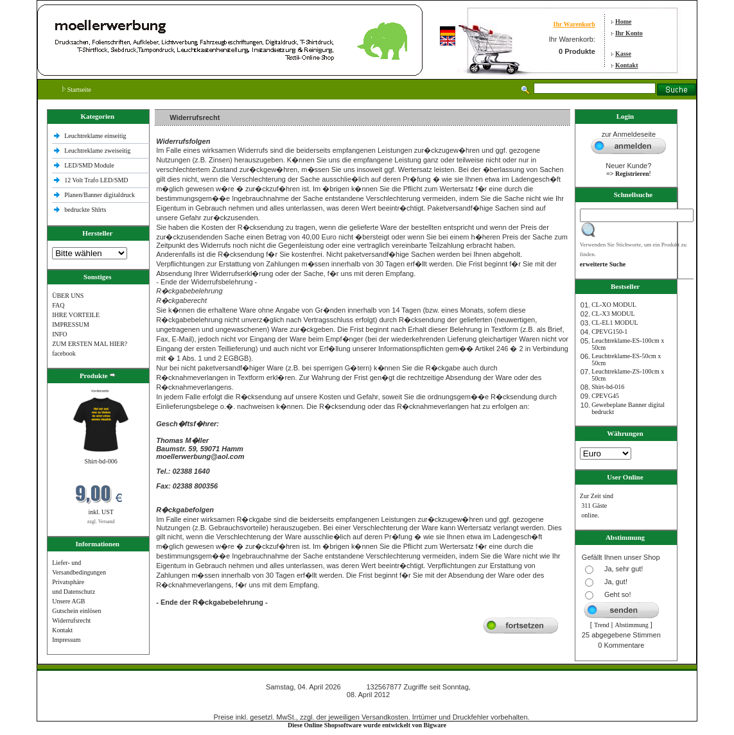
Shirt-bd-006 (101, 461)
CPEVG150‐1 (609, 331)
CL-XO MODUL (613, 304)
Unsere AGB (68, 601)
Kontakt (626, 65)
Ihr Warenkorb (574, 24)
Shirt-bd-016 (607, 386)
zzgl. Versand (101, 521)
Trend (601, 624)
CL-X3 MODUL (613, 313)
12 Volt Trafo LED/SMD (96, 180)
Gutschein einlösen (76, 610)
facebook (64, 353)
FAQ (58, 305)
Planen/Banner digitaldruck (99, 194)
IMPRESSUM (70, 324)
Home (623, 21)
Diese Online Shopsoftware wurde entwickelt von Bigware (367, 725)
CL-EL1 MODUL (614, 322)
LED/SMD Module (89, 165)
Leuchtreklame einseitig (96, 135)
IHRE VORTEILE (76, 314)
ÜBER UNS (67, 295)
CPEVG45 (605, 395)
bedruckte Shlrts (85, 209)
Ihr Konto (629, 33)
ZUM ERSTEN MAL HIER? (89, 343)
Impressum (66, 639)
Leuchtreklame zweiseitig (98, 150)
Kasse (623, 53)
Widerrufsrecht (71, 620)
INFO (59, 334)
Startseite (76, 89)
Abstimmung (631, 624)
